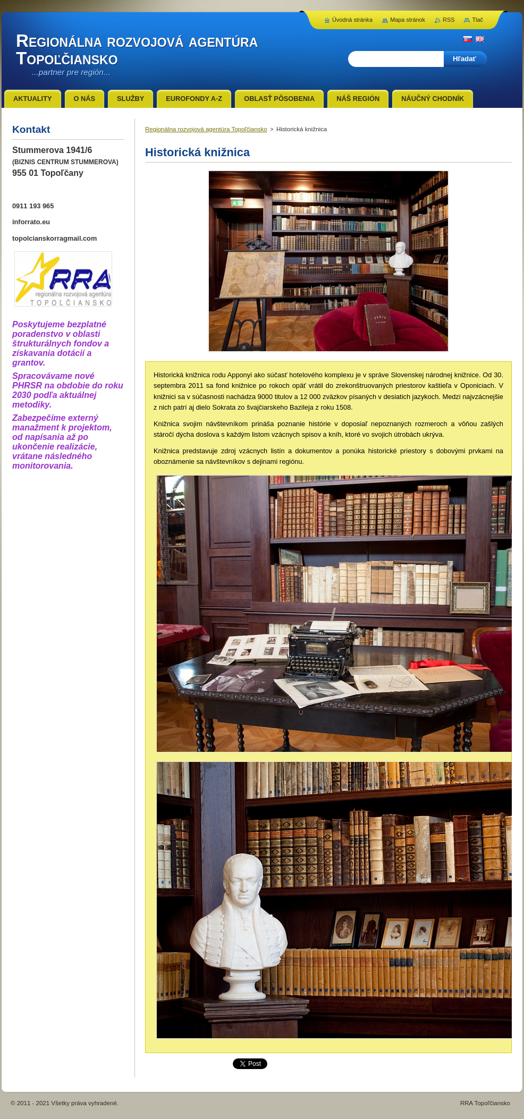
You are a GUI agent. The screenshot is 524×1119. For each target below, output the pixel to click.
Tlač (477, 19)
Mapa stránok (407, 19)
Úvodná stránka (352, 19)
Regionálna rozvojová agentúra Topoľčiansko (206, 129)
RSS (448, 19)
